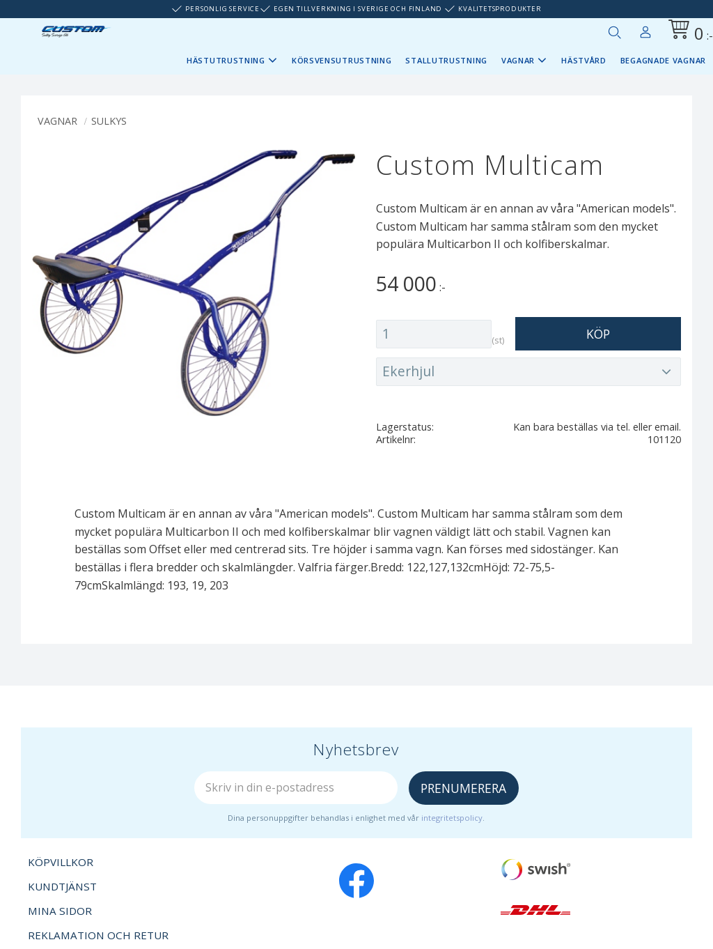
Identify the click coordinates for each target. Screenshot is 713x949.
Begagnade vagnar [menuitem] (663, 60)
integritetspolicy (452, 817)
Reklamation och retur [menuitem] (98, 935)
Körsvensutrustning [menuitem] (342, 60)
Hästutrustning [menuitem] (226, 60)
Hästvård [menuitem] (583, 60)
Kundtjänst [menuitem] (62, 886)
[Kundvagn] (688, 31)
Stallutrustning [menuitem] (446, 60)
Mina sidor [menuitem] (645, 29)
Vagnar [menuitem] (518, 60)
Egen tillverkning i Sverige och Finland (358, 8)
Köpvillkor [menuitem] (60, 862)
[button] (614, 32)
